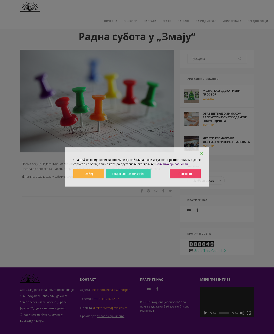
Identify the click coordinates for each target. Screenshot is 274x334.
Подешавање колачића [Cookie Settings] (128, 174)
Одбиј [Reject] (89, 174)
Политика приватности (171, 164)
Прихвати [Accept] (185, 174)
